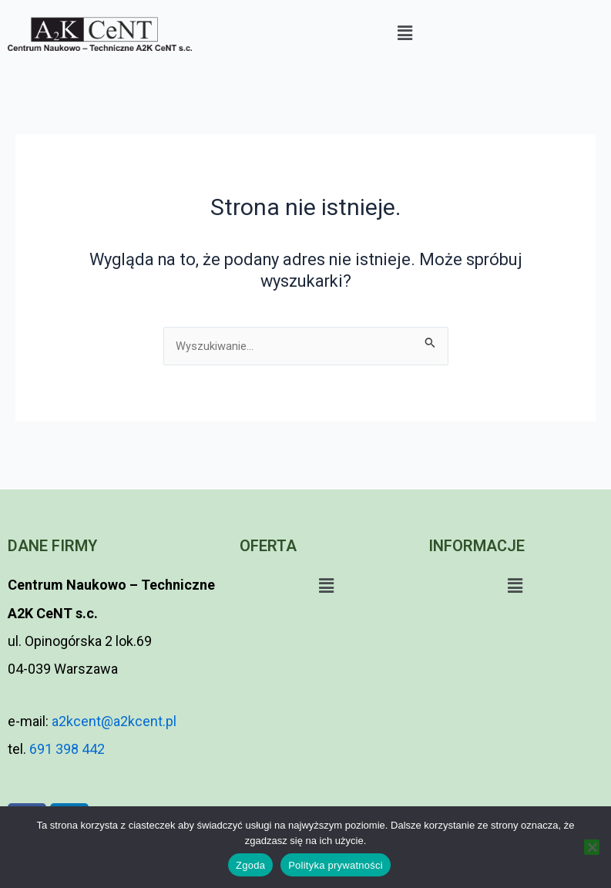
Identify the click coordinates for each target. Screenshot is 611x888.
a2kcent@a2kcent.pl (112, 721)
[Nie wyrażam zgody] (591, 847)
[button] (405, 33)
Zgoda (250, 865)
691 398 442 (67, 749)
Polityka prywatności (335, 865)
